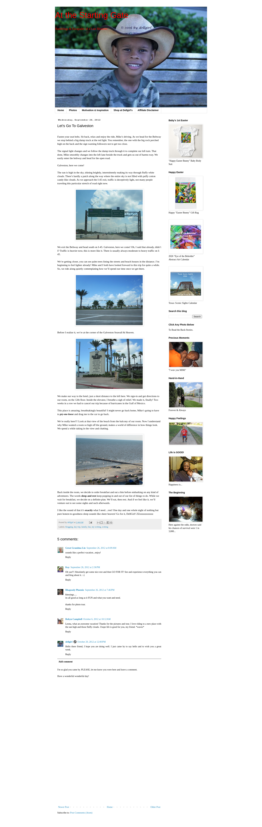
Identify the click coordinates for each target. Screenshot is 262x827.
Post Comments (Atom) (81, 812)
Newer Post (63, 807)
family (84, 527)
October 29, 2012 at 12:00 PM (92, 642)
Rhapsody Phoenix (74, 590)
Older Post (156, 807)
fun (89, 527)
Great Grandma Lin (75, 548)
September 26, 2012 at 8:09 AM (101, 548)
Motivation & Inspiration (95, 110)
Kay (67, 567)
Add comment (65, 661)
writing (105, 527)
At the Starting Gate (91, 15)
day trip (77, 527)
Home (60, 110)
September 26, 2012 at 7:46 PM (99, 590)
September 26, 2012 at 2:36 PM (85, 567)
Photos (73, 110)
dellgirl (69, 642)
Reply (68, 557)
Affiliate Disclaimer (148, 110)
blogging (69, 527)
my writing (96, 527)
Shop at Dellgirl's (123, 110)
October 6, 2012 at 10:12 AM (97, 619)
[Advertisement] (109, 777)
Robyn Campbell (73, 619)
